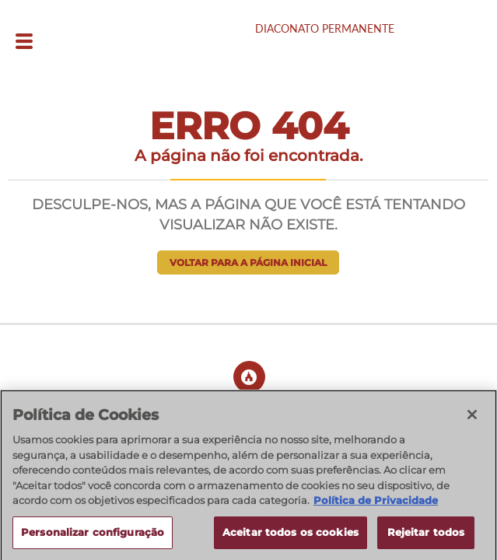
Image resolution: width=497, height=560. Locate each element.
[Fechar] (472, 419)
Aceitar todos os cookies (290, 536)
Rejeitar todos (426, 536)
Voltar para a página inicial (248, 262)
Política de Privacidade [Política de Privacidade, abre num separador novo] (375, 505)
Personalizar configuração (92, 536)
